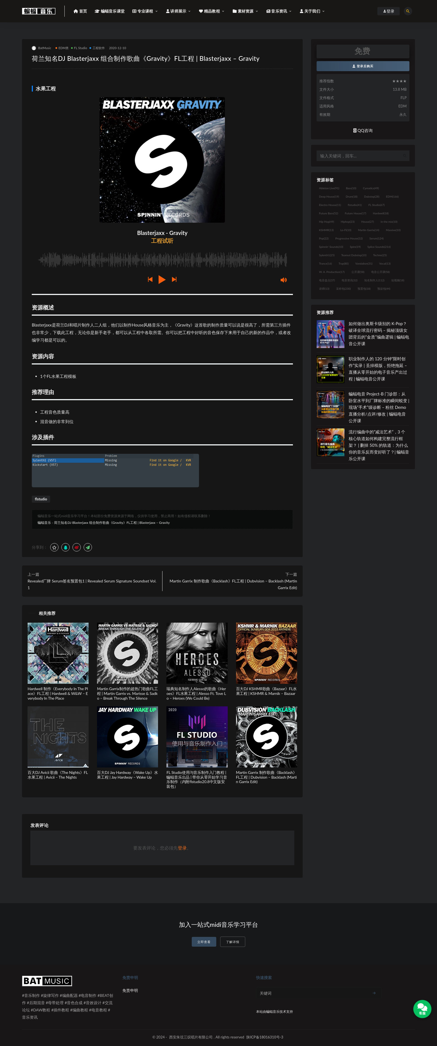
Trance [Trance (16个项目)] (325, 263)
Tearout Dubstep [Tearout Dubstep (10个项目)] (353, 255)
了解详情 (232, 942)
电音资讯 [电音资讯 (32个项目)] (350, 280)
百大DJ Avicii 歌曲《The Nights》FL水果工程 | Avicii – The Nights (58, 774)
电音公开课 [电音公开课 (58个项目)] (380, 272)
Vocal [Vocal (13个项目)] (385, 263)
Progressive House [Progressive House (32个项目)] (349, 238)
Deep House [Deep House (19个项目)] (329, 196)
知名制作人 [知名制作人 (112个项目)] (374, 280)
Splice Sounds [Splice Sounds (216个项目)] (378, 246)
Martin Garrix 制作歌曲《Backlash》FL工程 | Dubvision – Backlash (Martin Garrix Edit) (233, 584)
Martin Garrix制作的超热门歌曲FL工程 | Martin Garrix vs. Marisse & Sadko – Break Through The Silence (127, 693)
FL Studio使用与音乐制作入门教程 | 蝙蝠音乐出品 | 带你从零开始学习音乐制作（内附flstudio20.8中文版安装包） (196, 779)
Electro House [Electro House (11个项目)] (330, 205)
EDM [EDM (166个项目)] (392, 196)
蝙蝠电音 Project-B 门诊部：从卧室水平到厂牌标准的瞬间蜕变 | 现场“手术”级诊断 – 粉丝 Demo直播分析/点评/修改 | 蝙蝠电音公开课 (379, 407)
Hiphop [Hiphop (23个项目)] (348, 221)
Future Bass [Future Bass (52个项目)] (328, 213)
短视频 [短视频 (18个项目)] (397, 280)
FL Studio (79, 48)
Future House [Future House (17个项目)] (355, 213)
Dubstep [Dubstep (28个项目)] (372, 196)
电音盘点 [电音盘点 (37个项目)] (327, 280)
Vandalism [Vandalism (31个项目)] (364, 263)
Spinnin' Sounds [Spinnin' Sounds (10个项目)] (331, 246)
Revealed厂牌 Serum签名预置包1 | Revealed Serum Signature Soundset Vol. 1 (92, 584)
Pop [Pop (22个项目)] (324, 238)
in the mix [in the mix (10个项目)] (389, 221)
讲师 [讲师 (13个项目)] (324, 288)
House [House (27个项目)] (367, 221)
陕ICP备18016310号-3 (264, 1037)
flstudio (41, 499)
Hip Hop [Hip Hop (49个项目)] (326, 221)
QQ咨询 (363, 130)
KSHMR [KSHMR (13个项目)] (326, 230)
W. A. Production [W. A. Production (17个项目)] (332, 272)
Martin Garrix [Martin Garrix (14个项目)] (368, 230)
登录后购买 (363, 66)
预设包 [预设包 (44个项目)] (383, 288)
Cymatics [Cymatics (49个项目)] (371, 188)
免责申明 (130, 990)
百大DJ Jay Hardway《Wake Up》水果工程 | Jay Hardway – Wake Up (127, 774)
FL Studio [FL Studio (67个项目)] (376, 205)
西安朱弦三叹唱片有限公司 (191, 1037)
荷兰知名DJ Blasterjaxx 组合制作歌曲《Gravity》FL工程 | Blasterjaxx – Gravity (112, 522)
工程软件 (97, 48)
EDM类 (62, 48)
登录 (182, 847)
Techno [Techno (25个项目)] (380, 255)
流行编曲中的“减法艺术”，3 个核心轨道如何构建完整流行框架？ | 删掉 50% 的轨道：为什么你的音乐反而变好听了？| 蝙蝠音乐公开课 (379, 445)
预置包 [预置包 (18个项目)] (364, 288)
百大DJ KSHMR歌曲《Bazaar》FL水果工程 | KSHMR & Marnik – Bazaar (266, 691)
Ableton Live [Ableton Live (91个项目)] (329, 188)
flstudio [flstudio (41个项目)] (355, 205)
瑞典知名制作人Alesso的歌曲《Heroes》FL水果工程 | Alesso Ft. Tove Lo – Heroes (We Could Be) (196, 693)
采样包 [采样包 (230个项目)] (343, 288)
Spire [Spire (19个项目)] (355, 246)
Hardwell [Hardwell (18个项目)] (381, 213)
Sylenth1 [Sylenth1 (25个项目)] (327, 255)
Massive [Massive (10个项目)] (393, 230)
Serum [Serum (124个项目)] (376, 238)
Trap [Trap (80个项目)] (344, 263)
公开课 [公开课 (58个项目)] (358, 272)
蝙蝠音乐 (44, 522)
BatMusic (41, 48)
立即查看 (204, 942)
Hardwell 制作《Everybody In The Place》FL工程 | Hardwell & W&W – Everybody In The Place (58, 693)
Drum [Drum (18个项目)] (351, 196)
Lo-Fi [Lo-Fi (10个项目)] (345, 230)
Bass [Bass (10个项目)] (351, 188)
